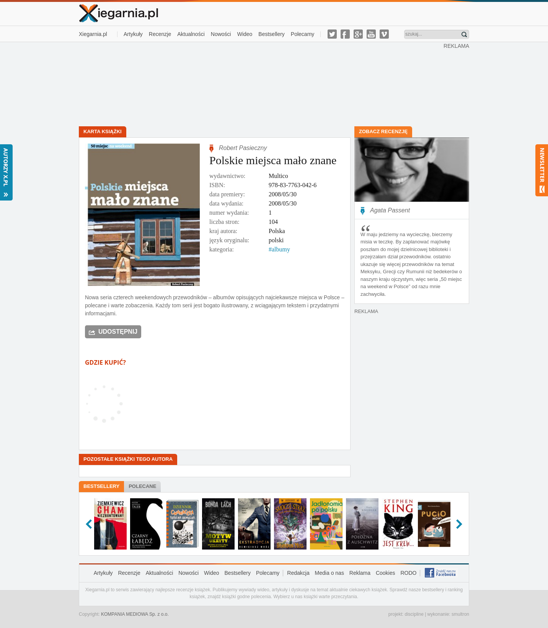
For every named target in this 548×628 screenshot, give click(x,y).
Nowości (221, 34)
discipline (413, 614)
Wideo (245, 34)
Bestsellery (271, 34)
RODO (408, 573)
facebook (345, 34)
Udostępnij (117, 331)
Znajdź (464, 34)
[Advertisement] (261, 83)
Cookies (385, 573)
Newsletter (541, 170)
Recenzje (160, 34)
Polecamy (302, 34)
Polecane (142, 486)
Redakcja (298, 573)
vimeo (384, 34)
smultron (460, 614)
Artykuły (133, 34)
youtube (371, 34)
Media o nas (329, 573)
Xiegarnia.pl (93, 34)
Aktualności (191, 34)
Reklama (359, 573)
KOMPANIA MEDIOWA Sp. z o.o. (135, 614)
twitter (332, 34)
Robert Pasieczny (243, 148)
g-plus (358, 34)
